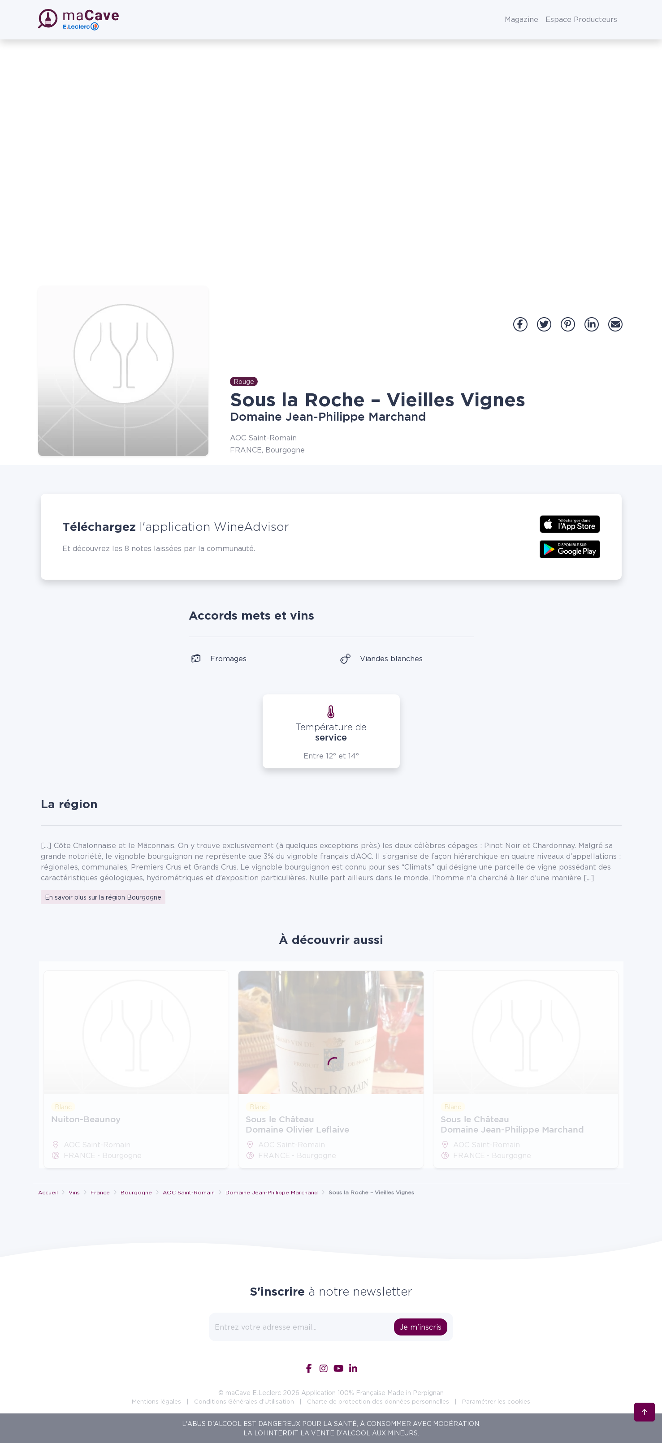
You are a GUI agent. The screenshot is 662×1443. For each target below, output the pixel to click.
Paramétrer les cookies (496, 1401)
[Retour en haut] (644, 1397)
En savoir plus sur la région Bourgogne (103, 897)
